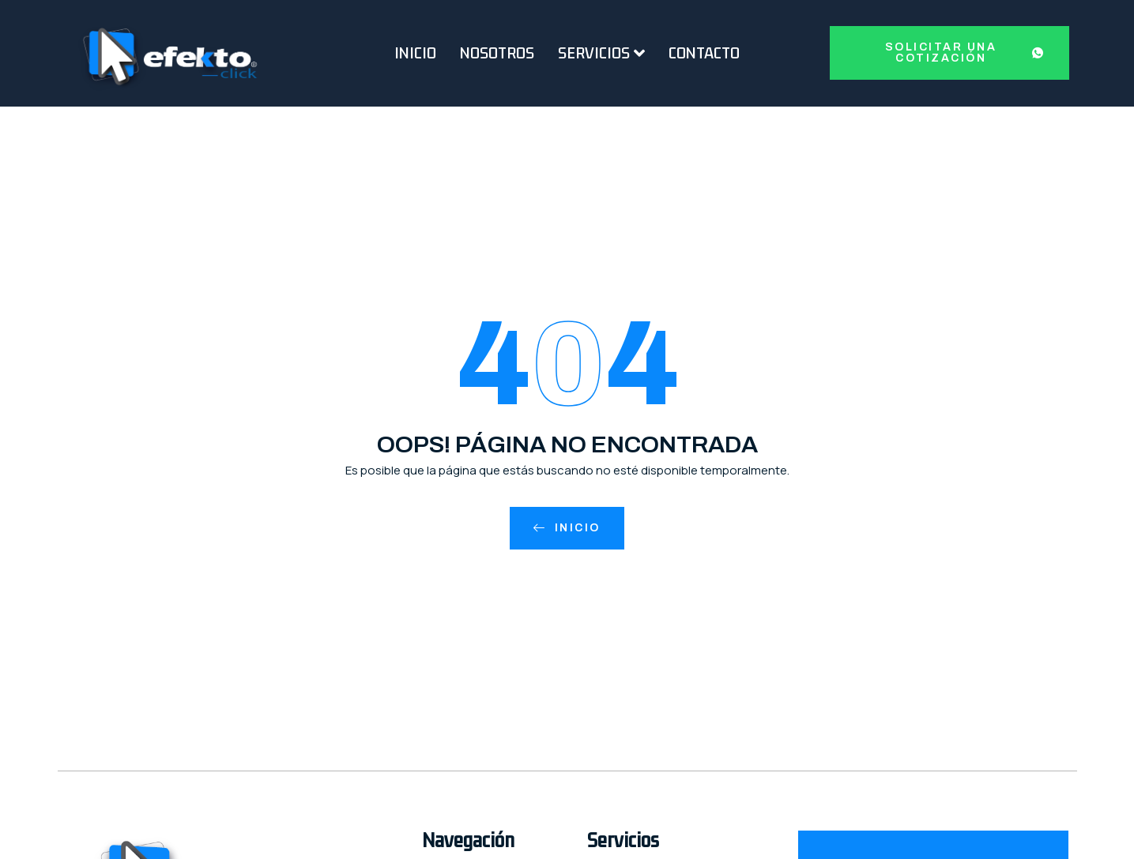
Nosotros (497, 53)
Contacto (704, 53)
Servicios (601, 53)
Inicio (415, 53)
